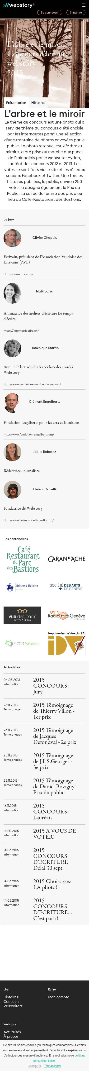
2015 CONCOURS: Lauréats (51, 812)
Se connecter (50, 12)
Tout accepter (52, 1066)
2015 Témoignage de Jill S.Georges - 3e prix (53, 761)
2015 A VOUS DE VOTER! (54, 834)
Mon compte (58, 997)
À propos (11, 1036)
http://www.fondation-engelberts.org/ (29, 434)
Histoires (38, 102)
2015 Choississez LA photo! (52, 884)
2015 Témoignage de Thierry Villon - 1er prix (54, 711)
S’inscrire (76, 12)
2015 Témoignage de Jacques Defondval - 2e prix (54, 736)
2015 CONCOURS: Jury (51, 686)
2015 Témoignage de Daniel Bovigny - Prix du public (55, 787)
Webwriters (13, 1006)
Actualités (12, 1032)
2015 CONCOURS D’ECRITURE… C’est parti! (52, 910)
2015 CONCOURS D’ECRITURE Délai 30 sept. (50, 859)
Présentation (16, 102)
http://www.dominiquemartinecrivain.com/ (32, 384)
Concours (11, 1001)
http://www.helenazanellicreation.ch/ (29, 520)
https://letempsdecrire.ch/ (21, 330)
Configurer (34, 1066)
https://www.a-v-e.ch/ (18, 274)
